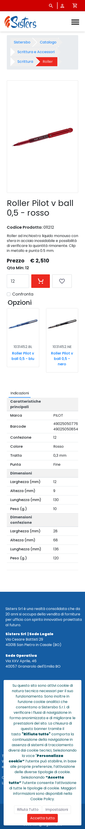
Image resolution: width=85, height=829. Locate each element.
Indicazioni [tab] (19, 393)
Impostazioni (56, 809)
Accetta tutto (42, 818)
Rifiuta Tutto (28, 809)
